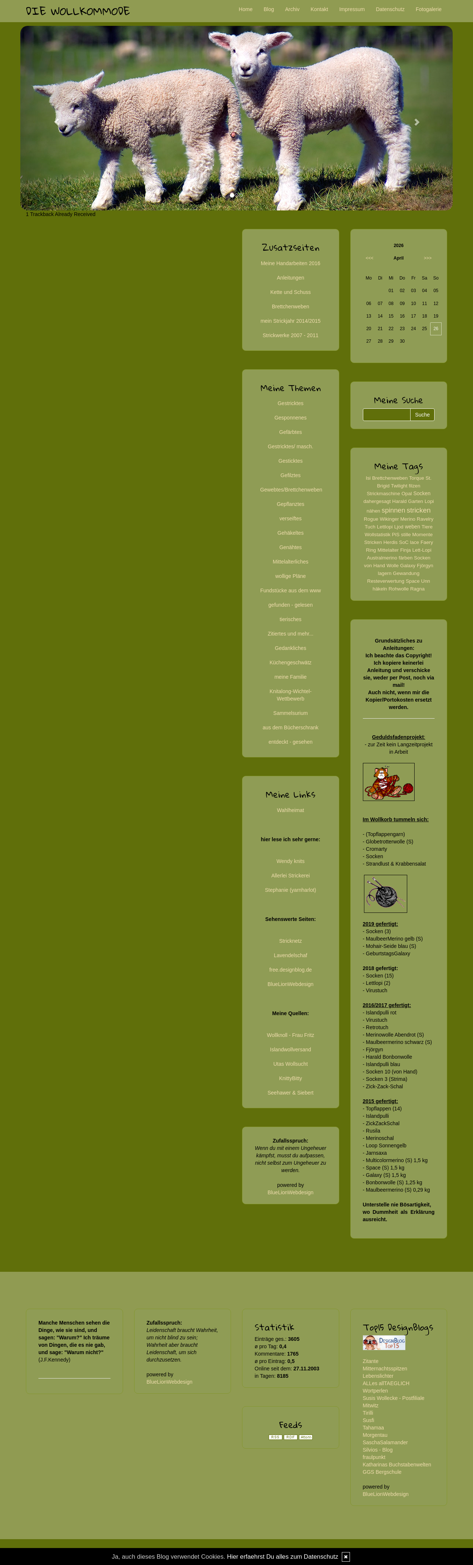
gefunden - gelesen (290, 605)
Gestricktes (290, 403)
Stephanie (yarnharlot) (290, 890)
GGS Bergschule (382, 1472)
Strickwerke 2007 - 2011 (291, 335)
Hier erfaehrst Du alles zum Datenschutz (282, 1556)
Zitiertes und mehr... (290, 634)
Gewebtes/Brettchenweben (291, 490)
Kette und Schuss (290, 292)
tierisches (291, 619)
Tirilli (368, 1413)
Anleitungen (290, 278)
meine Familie (291, 677)
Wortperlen (375, 1391)
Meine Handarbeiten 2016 (290, 263)
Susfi (368, 1420)
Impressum (352, 9)
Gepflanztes (290, 504)
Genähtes (290, 547)
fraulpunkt (374, 1457)
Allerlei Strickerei (290, 876)
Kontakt (319, 9)
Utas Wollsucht (290, 1064)
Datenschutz (390, 9)
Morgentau (375, 1435)
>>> (428, 258)
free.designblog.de (290, 970)
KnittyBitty (290, 1078)
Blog (268, 9)
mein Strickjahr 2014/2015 (291, 321)
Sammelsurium (290, 713)
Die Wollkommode (78, 11)
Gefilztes (290, 475)
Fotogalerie (429, 9)
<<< (370, 258)
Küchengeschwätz (290, 662)
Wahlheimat (290, 810)
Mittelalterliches (290, 562)
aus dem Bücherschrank (291, 727)
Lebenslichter (378, 1376)
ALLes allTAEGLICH (386, 1383)
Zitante (371, 1361)
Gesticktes (291, 461)
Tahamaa (373, 1428)
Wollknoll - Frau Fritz (290, 1035)
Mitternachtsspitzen (385, 1368)
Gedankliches (290, 648)
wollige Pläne (290, 576)
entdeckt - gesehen (291, 742)
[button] (52, 118)
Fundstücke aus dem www (290, 590)
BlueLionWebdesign (290, 984)
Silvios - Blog (378, 1450)
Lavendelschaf (290, 955)
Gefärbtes (290, 432)
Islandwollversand (290, 1049)
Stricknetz (290, 941)
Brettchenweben (290, 306)
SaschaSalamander (385, 1442)
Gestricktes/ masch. (290, 446)
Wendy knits (290, 861)
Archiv (292, 9)
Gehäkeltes (291, 533)
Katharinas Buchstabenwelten (397, 1465)
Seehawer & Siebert (291, 1093)
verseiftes (290, 518)
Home (245, 9)
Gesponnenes (291, 418)
